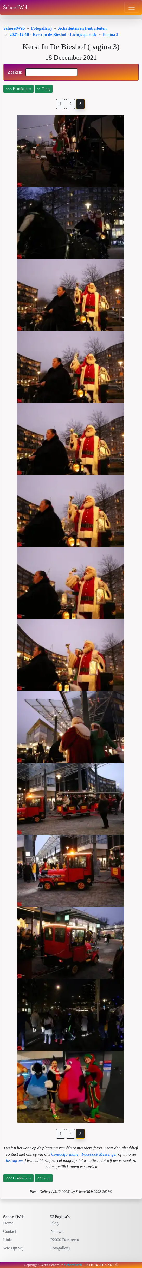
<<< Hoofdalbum (18, 89)
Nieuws (56, 1231)
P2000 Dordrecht (64, 1239)
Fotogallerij (60, 1248)
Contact (9, 1231)
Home (8, 1223)
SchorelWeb (15, 7)
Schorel (54, 1265)
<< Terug (43, 89)
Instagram (14, 1160)
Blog (54, 1223)
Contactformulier (65, 1154)
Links (7, 1239)
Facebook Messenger (99, 1154)
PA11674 (91, 1265)
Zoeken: (43, 72)
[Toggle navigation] (131, 7)
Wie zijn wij (13, 1248)
